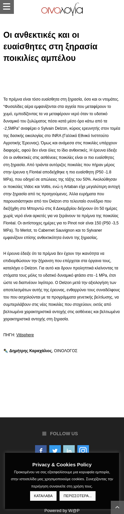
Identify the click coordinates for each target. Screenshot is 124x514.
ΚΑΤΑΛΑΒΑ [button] (43, 496)
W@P (74, 510)
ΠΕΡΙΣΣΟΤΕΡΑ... (77, 496)
